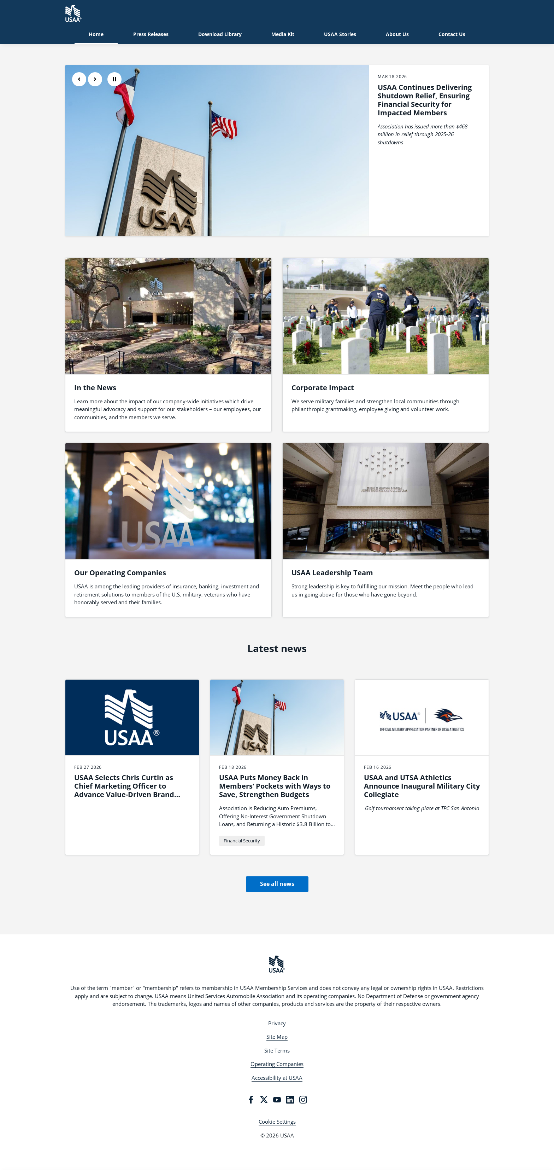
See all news (277, 884)
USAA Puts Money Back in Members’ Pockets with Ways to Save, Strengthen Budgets (274, 786)
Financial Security (242, 840)
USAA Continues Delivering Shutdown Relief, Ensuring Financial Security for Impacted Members (425, 99)
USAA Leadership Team (332, 572)
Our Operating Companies (120, 572)
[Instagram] (303, 1099)
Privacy (277, 1023)
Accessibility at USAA (277, 1077)
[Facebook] (251, 1099)
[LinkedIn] (290, 1099)
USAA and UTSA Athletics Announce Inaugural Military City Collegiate (422, 786)
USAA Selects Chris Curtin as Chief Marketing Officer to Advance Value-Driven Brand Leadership (124, 790)
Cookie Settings (277, 1121)
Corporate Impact (322, 387)
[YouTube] (277, 1099)
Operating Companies (277, 1063)
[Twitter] (264, 1099)
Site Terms (277, 1050)
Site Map (277, 1036)
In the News (95, 387)
